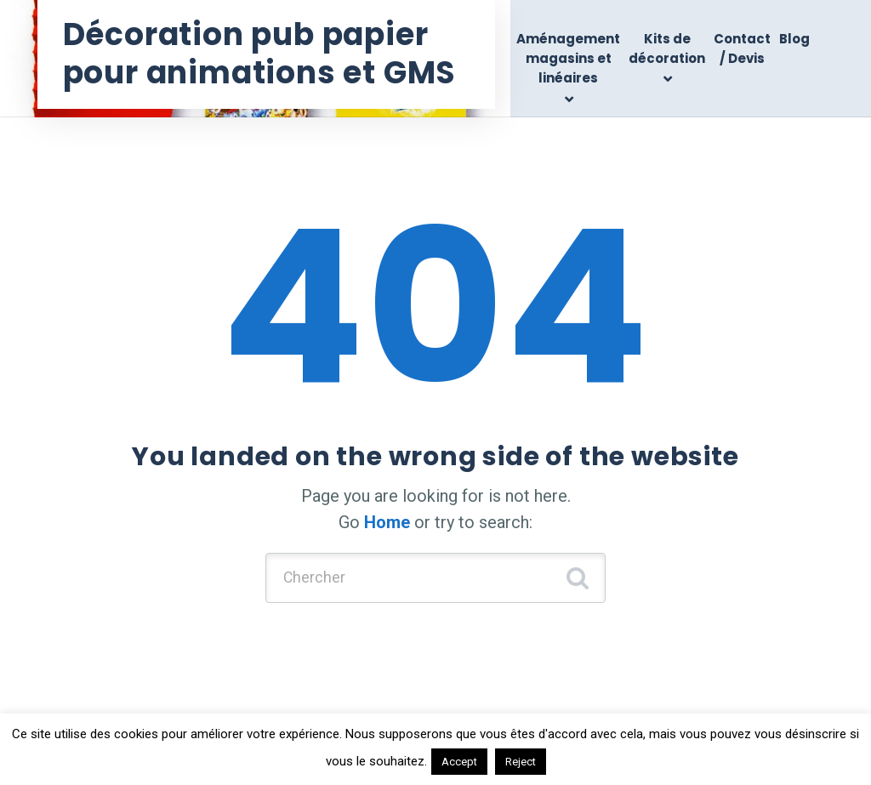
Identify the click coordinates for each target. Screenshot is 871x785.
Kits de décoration (667, 48)
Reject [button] (520, 761)
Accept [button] (459, 761)
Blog (794, 39)
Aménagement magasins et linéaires (568, 59)
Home (387, 522)
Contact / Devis (742, 48)
